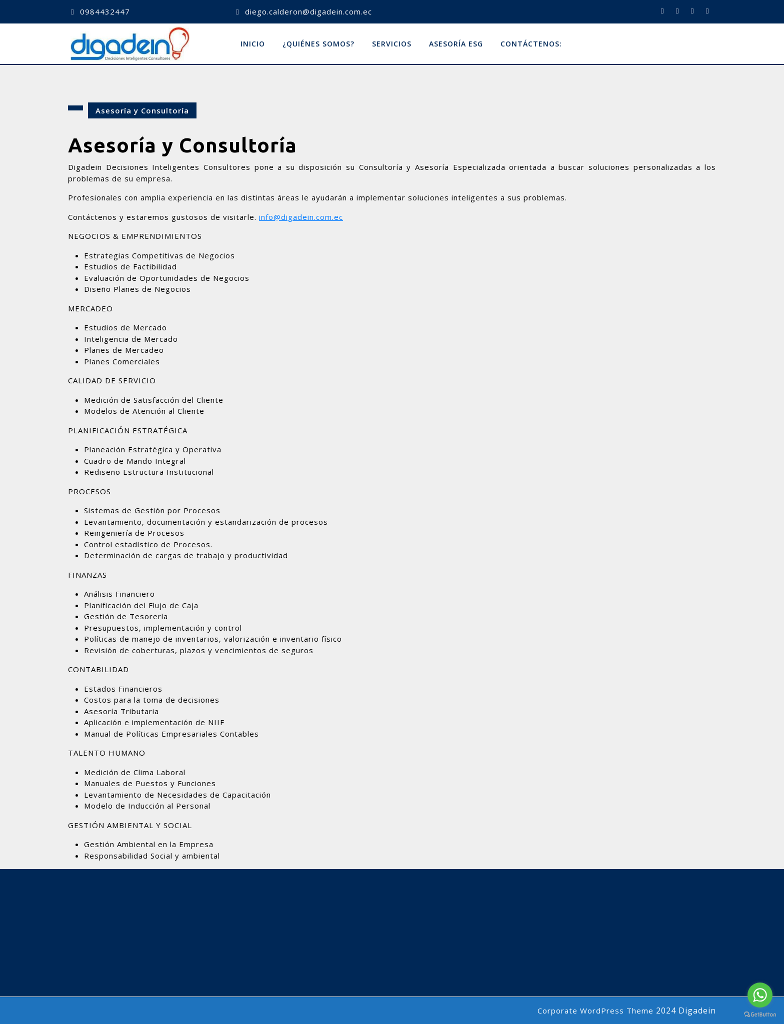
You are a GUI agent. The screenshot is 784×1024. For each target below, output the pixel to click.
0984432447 (105, 11)
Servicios (392, 43)
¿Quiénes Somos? (318, 43)
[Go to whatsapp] (760, 995)
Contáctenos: (531, 43)
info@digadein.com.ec (301, 217)
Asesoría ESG (456, 43)
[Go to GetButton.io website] (760, 1014)
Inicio (252, 43)
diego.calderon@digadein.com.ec (308, 11)
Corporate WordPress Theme (596, 1011)
